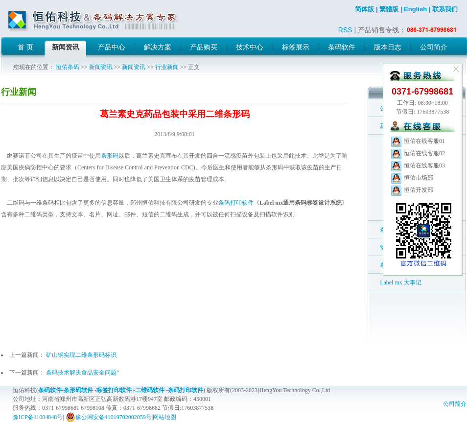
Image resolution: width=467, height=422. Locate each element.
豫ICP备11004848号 (38, 417)
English (415, 9)
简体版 (364, 9)
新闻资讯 (101, 67)
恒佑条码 (67, 67)
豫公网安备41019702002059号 (109, 417)
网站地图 (164, 417)
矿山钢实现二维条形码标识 (81, 355)
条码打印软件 (236, 202)
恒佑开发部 (411, 190)
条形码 (109, 155)
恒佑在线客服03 (417, 165)
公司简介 (455, 403)
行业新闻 (167, 67)
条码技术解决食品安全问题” (82, 372)
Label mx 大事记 (400, 282)
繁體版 (388, 9)
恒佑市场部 (411, 177)
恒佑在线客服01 (417, 141)
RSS (345, 30)
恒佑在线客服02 (417, 153)
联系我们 (445, 9)
